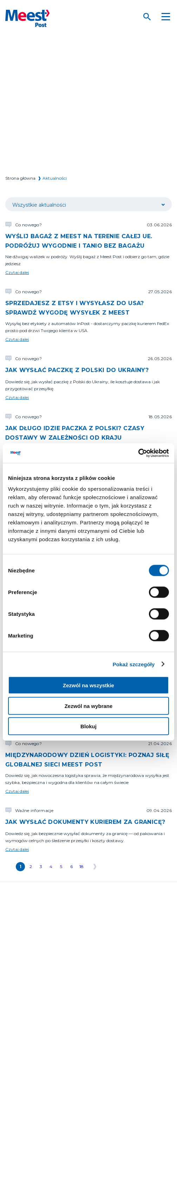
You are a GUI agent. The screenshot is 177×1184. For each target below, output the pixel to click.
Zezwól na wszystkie (88, 685)
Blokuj (88, 726)
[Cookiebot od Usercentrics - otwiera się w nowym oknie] (138, 453)
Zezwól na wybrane (89, 706)
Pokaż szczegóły (134, 664)
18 (81, 866)
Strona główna (20, 178)
